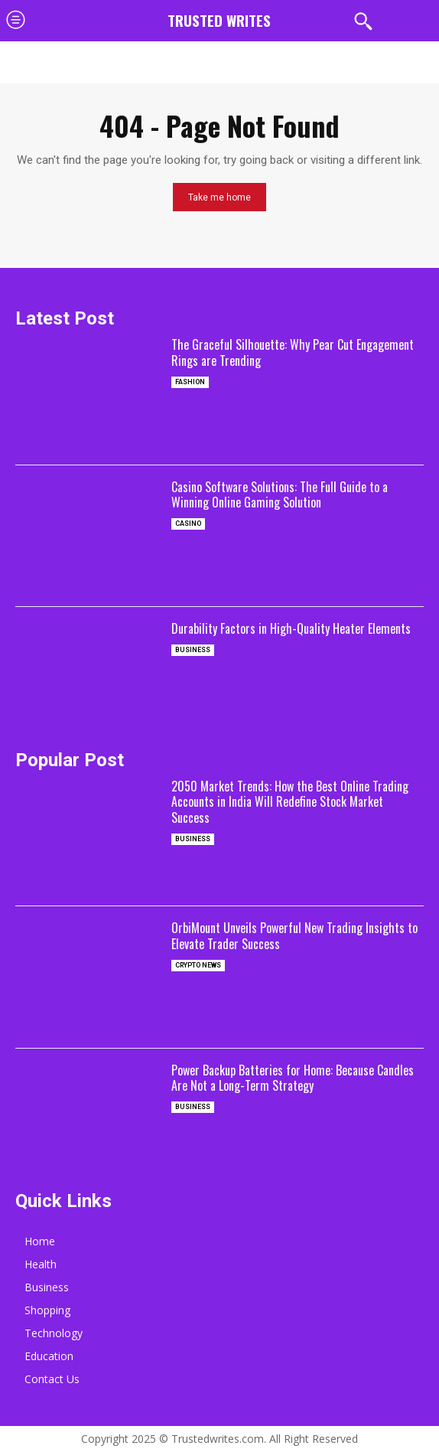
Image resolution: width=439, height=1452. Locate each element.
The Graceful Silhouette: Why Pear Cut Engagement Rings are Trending (292, 352)
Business (192, 650)
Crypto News (198, 965)
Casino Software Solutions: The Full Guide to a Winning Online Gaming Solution (279, 495)
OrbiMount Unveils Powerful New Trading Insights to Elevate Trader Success (294, 936)
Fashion (190, 382)
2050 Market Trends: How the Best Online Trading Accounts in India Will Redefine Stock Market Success (289, 802)
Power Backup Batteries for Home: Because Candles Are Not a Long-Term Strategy (292, 1078)
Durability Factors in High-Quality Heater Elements (291, 628)
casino (188, 523)
